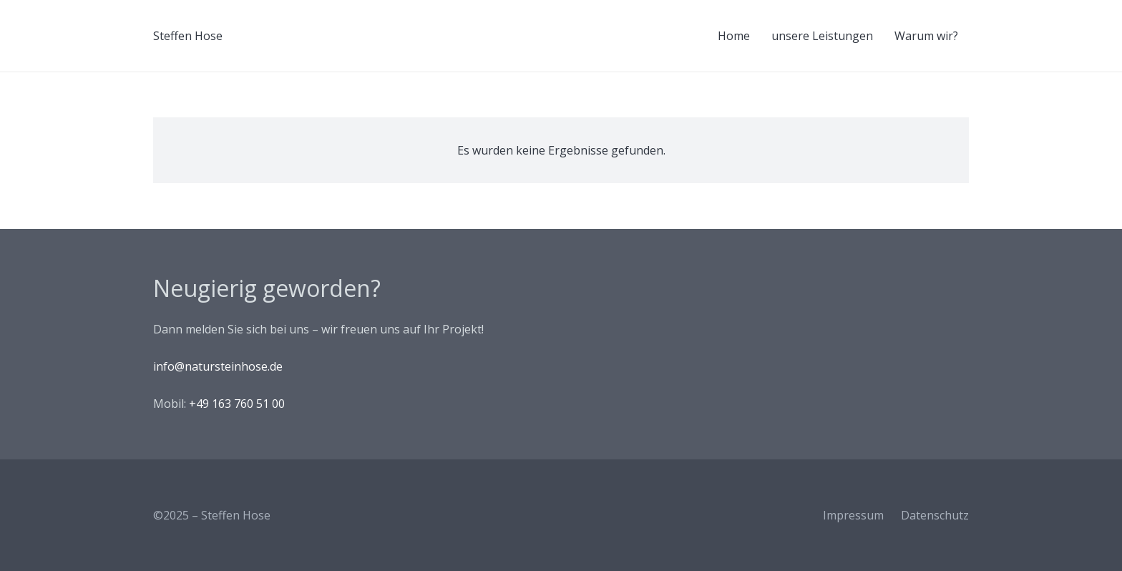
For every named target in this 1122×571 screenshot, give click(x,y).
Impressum (853, 515)
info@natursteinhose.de (218, 366)
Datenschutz (935, 515)
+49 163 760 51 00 (237, 403)
